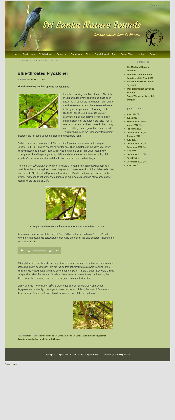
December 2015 (134, 147)
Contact (153, 54)
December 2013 (134, 154)
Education (61, 54)
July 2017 (131, 140)
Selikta (127, 355)
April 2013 (132, 158)
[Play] (21, 250)
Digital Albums (45, 54)
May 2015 (131, 150)
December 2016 (134, 143)
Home (16, 54)
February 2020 (134, 129)
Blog (88, 54)
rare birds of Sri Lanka (49, 339)
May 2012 (131, 165)
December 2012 (134, 161)
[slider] (39, 250)
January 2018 (133, 136)
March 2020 (132, 125)
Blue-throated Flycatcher (43, 73)
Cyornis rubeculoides (28, 339)
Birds (28, 336)
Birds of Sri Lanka (73, 336)
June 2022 (132, 118)
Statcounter (11, 364)
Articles (142, 54)
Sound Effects (127, 54)
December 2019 (134, 132)
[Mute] (57, 250)
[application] (39, 250)
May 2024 (131, 114)
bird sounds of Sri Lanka (52, 336)
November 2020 (135, 121)
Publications (29, 54)
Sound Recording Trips (105, 54)
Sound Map (76, 54)
